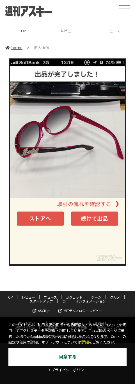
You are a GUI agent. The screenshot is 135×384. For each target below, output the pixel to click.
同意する (68, 357)
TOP (22, 30)
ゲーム (96, 297)
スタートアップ (41, 301)
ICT (64, 301)
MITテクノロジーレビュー (80, 310)
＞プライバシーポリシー (67, 370)
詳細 (85, 342)
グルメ (115, 297)
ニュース (50, 297)
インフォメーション (90, 301)
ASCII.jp (41, 310)
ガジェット (74, 297)
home (13, 47)
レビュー (67, 30)
